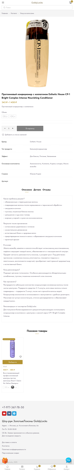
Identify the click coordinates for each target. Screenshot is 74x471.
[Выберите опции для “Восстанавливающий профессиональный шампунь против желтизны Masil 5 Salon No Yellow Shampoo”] (13, 362)
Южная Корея (35, 174)
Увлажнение (51, 156)
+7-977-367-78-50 (13, 407)
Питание (43, 156)
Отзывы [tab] (47, 189)
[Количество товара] (8, 128)
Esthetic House (35, 142)
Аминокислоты (35, 164)
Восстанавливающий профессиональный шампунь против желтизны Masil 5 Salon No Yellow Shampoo (12, 378)
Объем (4, 112)
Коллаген (45, 164)
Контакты (5, 446)
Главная (5, 13)
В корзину (30, 128)
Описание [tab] (27, 189)
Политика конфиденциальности (14, 449)
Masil (5, 367)
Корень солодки (56, 164)
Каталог (14, 13)
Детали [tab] (37, 189)
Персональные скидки (10, 453)
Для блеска (34, 156)
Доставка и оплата (9, 442)
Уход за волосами (27, 13)
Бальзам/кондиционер (38, 149)
